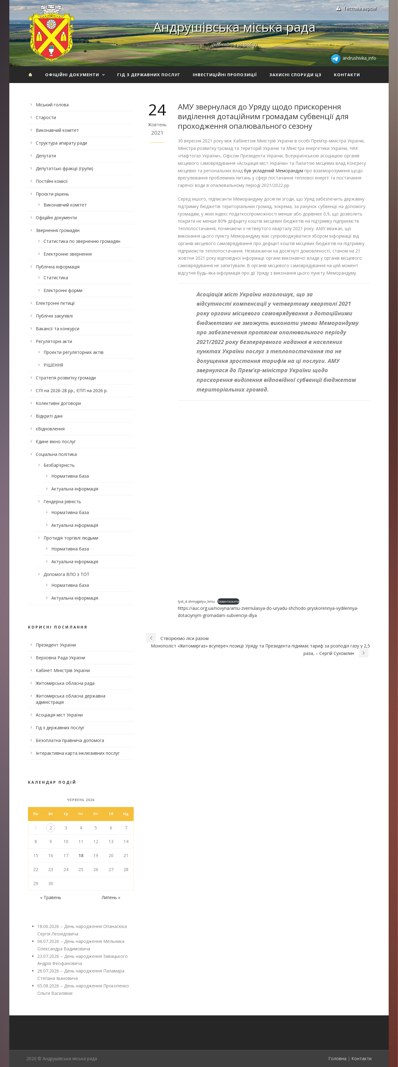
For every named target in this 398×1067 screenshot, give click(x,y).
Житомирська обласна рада (65, 683)
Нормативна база (70, 476)
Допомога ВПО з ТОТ (67, 574)
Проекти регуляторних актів (74, 352)
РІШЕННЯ (53, 365)
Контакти (347, 74)
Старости (46, 117)
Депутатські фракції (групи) (64, 168)
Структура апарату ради (61, 143)
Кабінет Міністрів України (63, 670)
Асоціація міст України (59, 715)
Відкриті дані (49, 416)
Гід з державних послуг (148, 74)
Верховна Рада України (60, 658)
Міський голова (52, 105)
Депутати (46, 156)
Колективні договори (58, 403)
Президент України (56, 645)
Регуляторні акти (54, 341)
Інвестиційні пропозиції (225, 74)
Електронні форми (63, 290)
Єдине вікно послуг (56, 441)
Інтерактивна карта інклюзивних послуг (78, 753)
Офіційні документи (72, 74)
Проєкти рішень (52, 194)
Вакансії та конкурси (57, 329)
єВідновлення (50, 429)
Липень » (111, 897)
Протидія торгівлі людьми (71, 538)
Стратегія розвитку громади (66, 378)
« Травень (50, 897)
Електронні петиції (55, 303)
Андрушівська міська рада (234, 26)
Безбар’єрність (59, 465)
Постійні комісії (52, 181)
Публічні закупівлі (54, 316)
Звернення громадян (58, 230)
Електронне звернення (68, 254)
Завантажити (228, 601)
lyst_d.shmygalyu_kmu (196, 601)
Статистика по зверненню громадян (82, 241)
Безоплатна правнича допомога (70, 740)
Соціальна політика (56, 454)
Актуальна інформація (74, 489)
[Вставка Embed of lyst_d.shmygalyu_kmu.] (274, 500)
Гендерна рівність (62, 501)
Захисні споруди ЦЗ (295, 74)
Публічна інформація (58, 267)
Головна (337, 1058)
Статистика (56, 278)
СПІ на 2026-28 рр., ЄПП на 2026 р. (72, 390)
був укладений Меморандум (273, 171)
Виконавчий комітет (57, 130)
